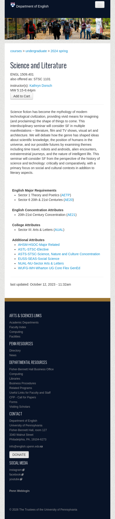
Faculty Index (17, 327)
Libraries (14, 378)
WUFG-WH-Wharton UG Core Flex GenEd (49, 268)
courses (16, 51)
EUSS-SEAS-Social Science (38, 259)
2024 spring (59, 51)
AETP (65, 195)
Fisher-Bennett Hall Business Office (31, 369)
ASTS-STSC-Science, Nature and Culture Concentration (59, 254)
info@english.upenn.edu (24, 446)
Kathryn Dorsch (41, 85)
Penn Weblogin (19, 491)
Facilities (14, 336)
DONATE (19, 455)
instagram (15, 470)
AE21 (71, 215)
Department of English (30, 5)
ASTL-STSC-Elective (33, 249)
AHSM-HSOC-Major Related (38, 245)
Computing (16, 332)
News (12, 355)
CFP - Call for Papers (22, 397)
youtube (14, 479)
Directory (15, 350)
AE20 (69, 200)
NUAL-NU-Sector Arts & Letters (41, 263)
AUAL (59, 230)
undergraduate (36, 51)
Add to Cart (21, 96)
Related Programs (20, 388)
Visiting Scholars (19, 406)
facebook (15, 474)
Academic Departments (24, 322)
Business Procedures (22, 383)
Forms (13, 402)
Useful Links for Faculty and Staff (30, 392)
